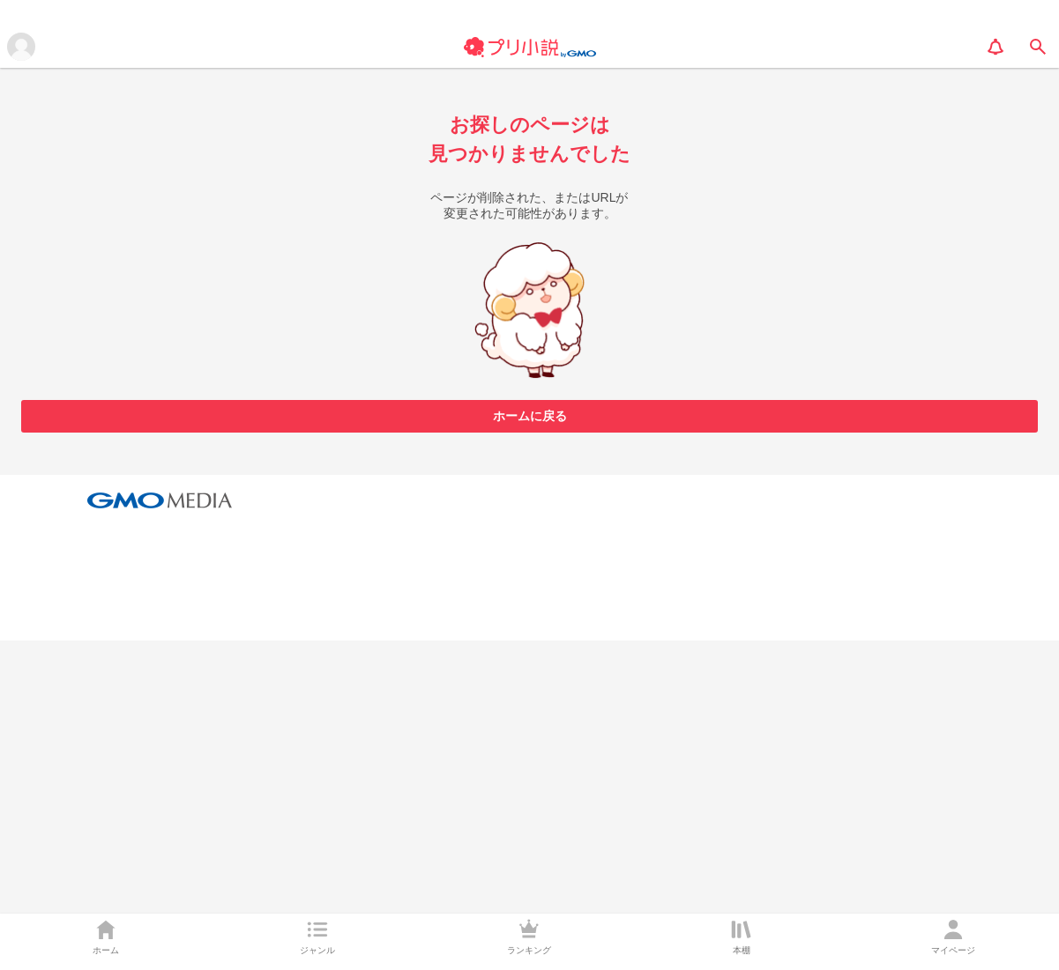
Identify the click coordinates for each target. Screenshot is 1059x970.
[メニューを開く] (21, 47)
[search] (1038, 47)
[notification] (995, 47)
